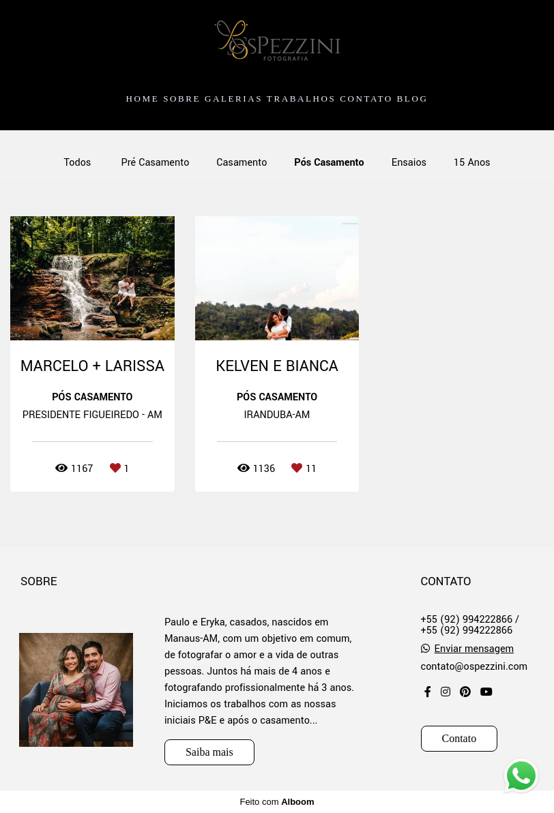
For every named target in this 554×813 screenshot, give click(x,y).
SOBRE (182, 98)
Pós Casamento (329, 163)
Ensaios (409, 163)
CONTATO (366, 98)
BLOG (412, 98)
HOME (143, 98)
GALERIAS (234, 98)
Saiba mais (209, 752)
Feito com (276, 802)
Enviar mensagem (474, 649)
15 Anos (472, 163)
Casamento (241, 163)
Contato (459, 738)
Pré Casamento (155, 163)
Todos (77, 163)
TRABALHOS (301, 98)
